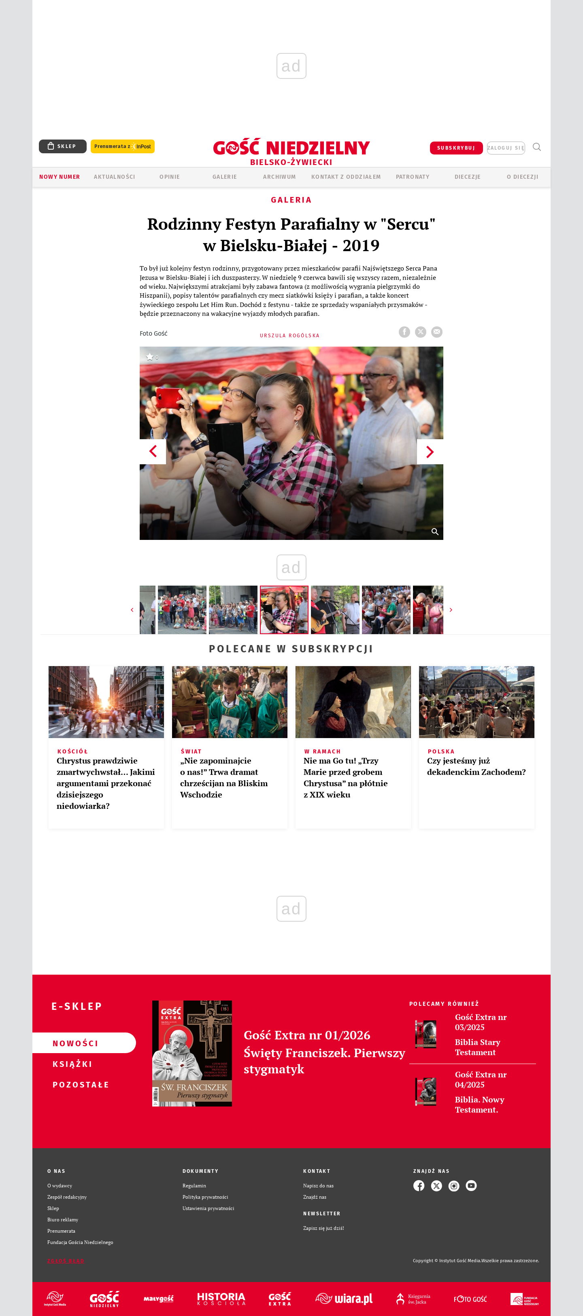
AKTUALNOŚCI (114, 176)
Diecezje (468, 176)
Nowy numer (59, 176)
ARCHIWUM (279, 176)
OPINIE (170, 176)
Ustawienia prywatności (208, 1208)
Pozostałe (71, 1084)
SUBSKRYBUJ (456, 148)
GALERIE (225, 176)
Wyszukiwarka (536, 147)
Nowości (71, 1043)
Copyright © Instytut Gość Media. (447, 1260)
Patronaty (413, 176)
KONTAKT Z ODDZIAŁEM (346, 176)
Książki (71, 1063)
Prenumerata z (122, 146)
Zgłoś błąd (66, 1261)
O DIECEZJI (522, 176)
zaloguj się (506, 148)
